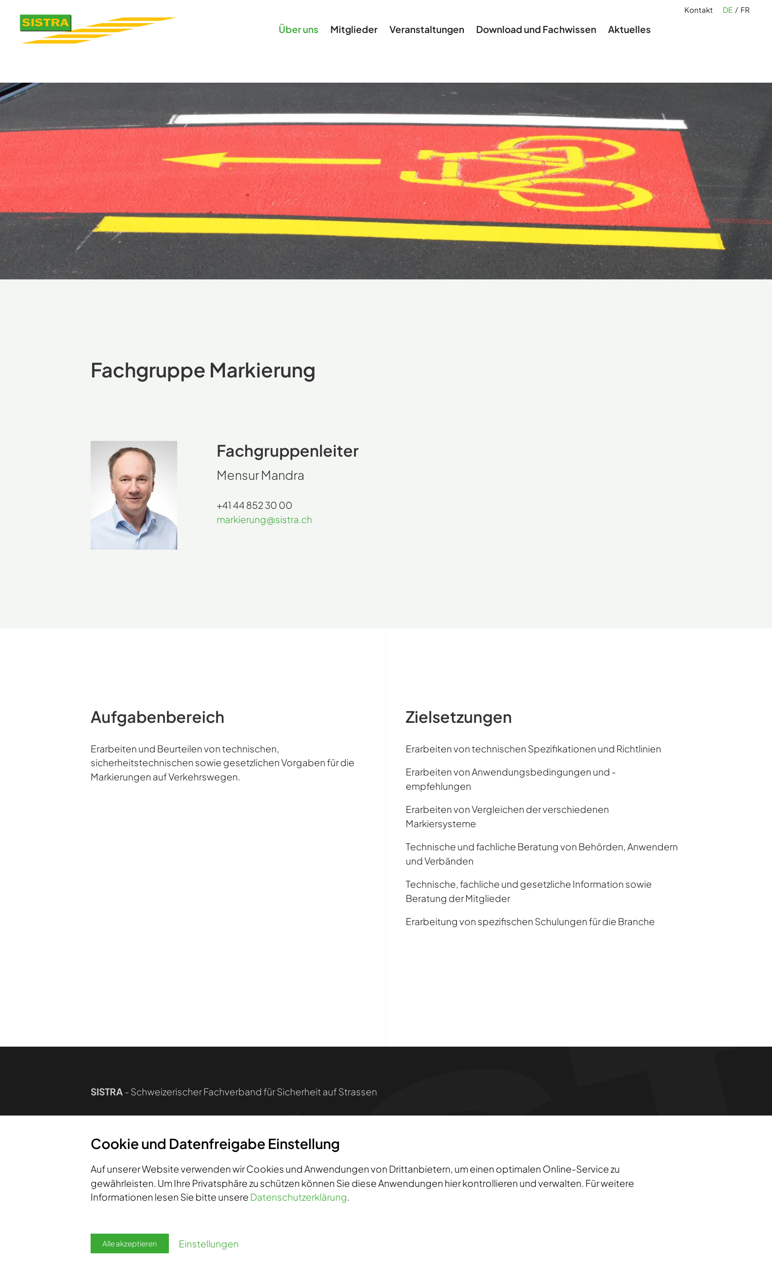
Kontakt (698, 15)
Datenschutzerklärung (298, 1197)
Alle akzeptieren (129, 1243)
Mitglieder (354, 41)
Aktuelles (629, 41)
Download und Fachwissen (536, 41)
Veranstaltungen (426, 41)
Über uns (299, 41)
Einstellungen (209, 1243)
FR (745, 15)
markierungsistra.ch (264, 519)
